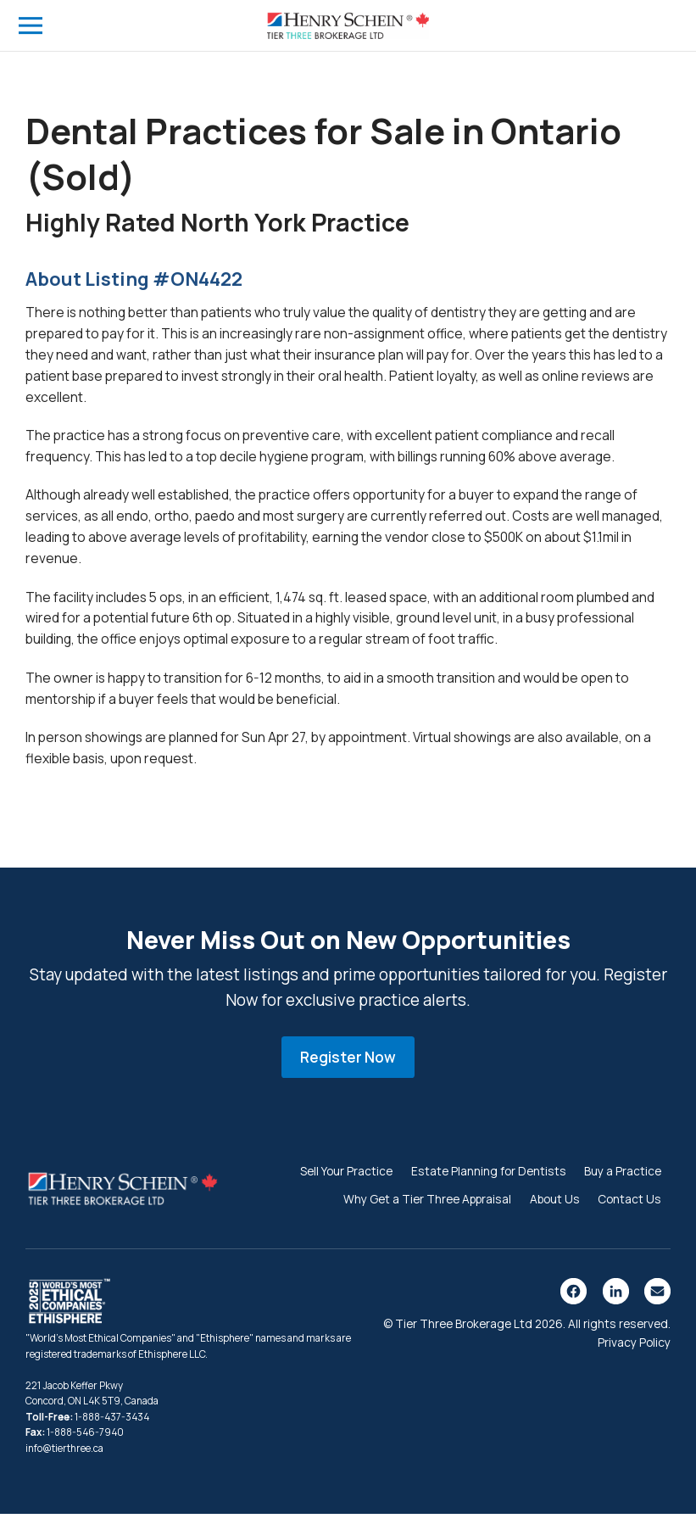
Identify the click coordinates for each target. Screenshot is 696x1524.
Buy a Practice (622, 1181)
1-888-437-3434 (112, 1427)
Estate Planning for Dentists (488, 1181)
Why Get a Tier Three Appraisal (427, 1209)
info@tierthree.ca (64, 1458)
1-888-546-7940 (85, 1443)
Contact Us (629, 1209)
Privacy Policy (634, 1352)
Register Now (348, 1067)
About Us (555, 1209)
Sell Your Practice (346, 1181)
